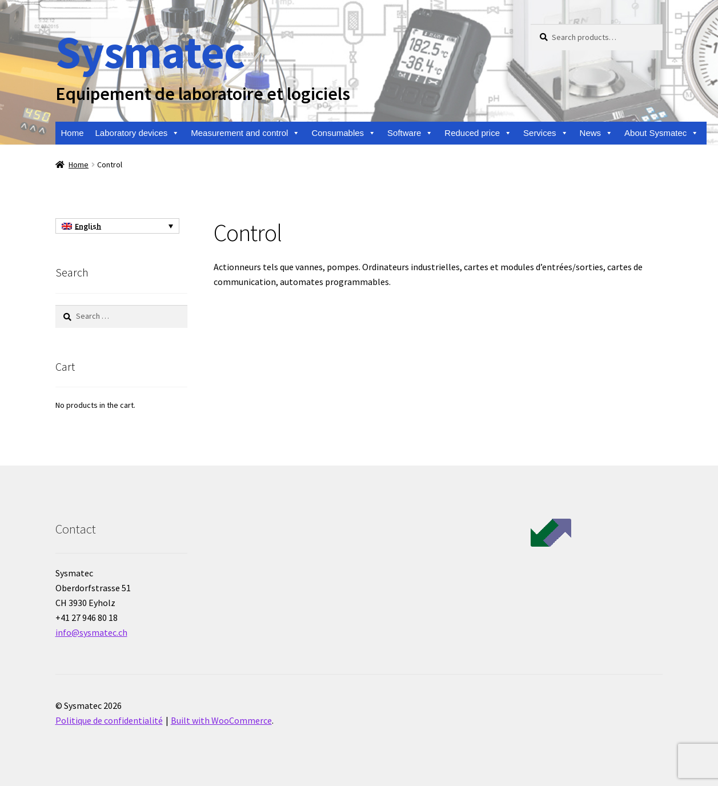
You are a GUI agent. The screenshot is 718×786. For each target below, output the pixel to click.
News (596, 133)
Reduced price (478, 133)
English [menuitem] (88, 226)
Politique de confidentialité (109, 720)
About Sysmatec (661, 133)
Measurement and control (245, 133)
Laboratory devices (137, 133)
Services (545, 133)
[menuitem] (117, 226)
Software (410, 133)
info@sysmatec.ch (91, 632)
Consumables (343, 133)
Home (72, 133)
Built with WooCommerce (221, 720)
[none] (117, 226)
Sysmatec (149, 52)
